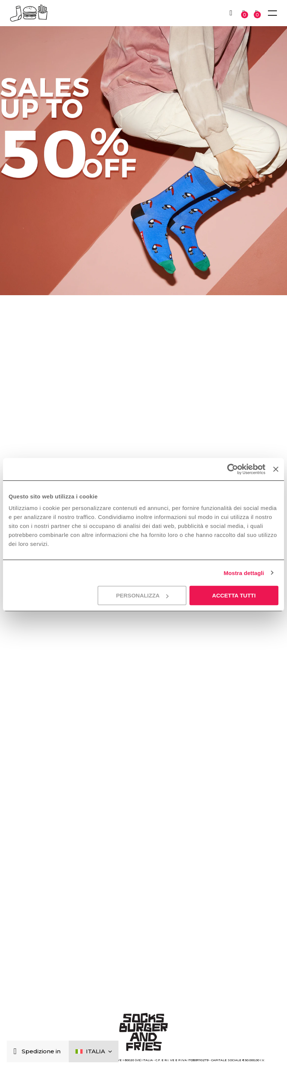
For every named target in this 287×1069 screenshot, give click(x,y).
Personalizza (142, 595)
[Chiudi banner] (275, 469)
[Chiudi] (16, 1051)
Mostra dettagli (243, 572)
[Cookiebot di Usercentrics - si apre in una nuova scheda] (232, 469)
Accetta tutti (234, 595)
